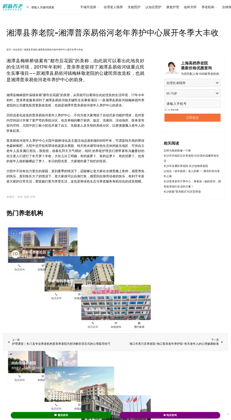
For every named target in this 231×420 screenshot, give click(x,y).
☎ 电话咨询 (170, 415)
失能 (26, 196)
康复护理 (172, 7)
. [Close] (228, 413)
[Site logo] (13, 7)
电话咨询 (19, 269)
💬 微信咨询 (61, 415)
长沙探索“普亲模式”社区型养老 (182, 191)
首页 (8, 49)
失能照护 (134, 7)
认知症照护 (153, 7)
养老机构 (207, 7)
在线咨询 (43, 269)
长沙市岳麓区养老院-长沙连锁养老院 (186, 166)
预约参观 (66, 269)
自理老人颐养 (113, 7)
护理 (32, 196)
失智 (19, 196)
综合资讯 (17, 49)
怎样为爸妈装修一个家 (177, 150)
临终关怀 (190, 7)
